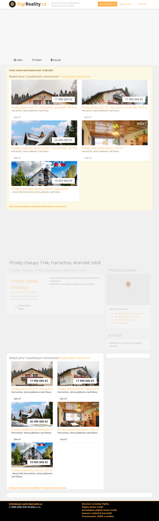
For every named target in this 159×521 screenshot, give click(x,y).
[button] (128, 285)
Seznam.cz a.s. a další (143, 304)
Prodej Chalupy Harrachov (129, 313)
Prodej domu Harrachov (74, 76)
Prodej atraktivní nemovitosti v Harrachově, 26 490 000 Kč (48, 148)
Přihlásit (143, 4)
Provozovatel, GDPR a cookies (98, 516)
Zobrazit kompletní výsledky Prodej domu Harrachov (37, 206)
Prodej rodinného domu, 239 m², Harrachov (39, 189)
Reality (31, 4)
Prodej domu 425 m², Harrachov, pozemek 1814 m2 (44, 107)
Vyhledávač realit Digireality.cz (25, 503)
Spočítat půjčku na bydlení (24, 291)
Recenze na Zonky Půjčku (95, 503)
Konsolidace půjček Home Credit (99, 510)
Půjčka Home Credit (92, 506)
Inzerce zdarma (107, 3)
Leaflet (132, 304)
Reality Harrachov (124, 319)
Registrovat (125, 4)
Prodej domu (122, 322)
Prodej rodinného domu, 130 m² (103, 148)
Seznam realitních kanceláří (97, 513)
